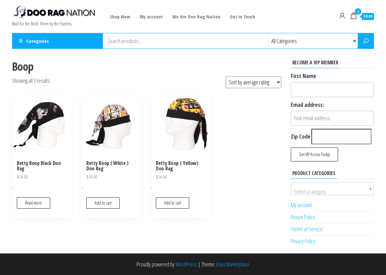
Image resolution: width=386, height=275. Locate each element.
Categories (37, 41)
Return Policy (303, 217)
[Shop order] (253, 82)
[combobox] (332, 188)
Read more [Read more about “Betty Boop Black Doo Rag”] (33, 203)
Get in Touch (242, 16)
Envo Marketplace (233, 264)
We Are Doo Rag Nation (196, 16)
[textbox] (332, 191)
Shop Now (120, 16)
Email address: (307, 104)
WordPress (186, 264)
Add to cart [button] (103, 203)
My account (151, 16)
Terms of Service (307, 229)
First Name (303, 76)
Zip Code (300, 136)
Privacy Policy (303, 241)
